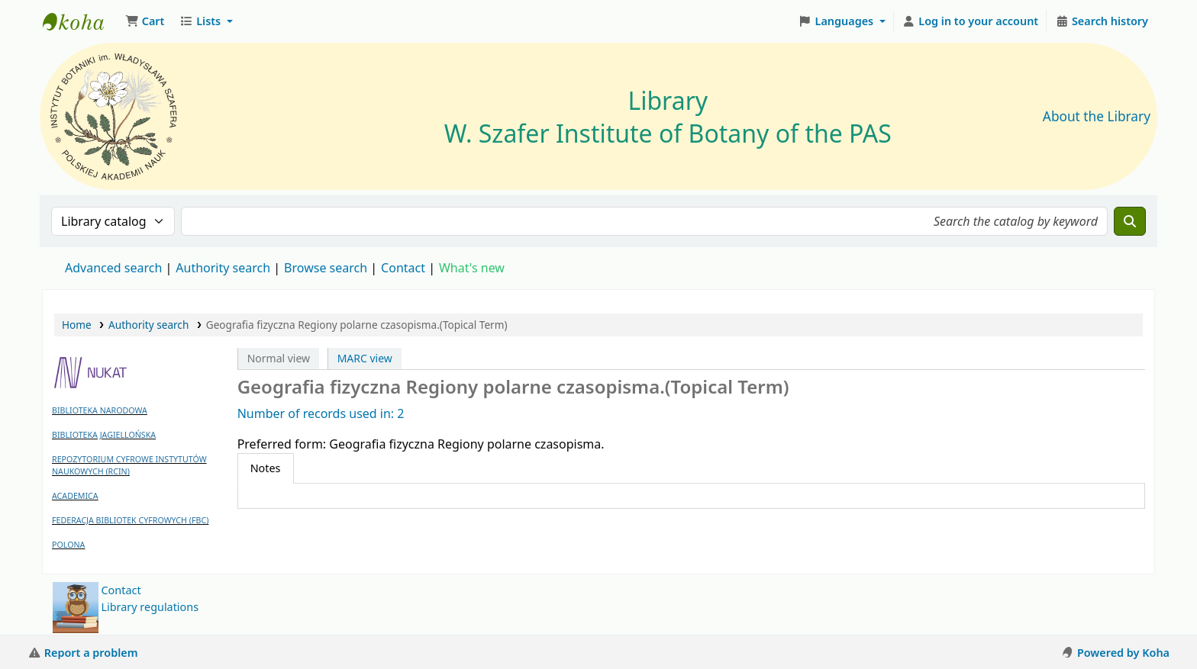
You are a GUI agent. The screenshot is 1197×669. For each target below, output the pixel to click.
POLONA (68, 544)
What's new (472, 267)
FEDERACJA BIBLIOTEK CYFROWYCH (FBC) (130, 520)
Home (77, 324)
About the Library (1096, 116)
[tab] (265, 468)
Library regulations (150, 607)
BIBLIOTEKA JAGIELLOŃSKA (104, 434)
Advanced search (113, 267)
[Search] (1130, 221)
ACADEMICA (75, 495)
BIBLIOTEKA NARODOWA (99, 410)
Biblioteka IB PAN (81, 21)
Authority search (223, 267)
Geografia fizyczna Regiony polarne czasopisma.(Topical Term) (357, 324)
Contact (121, 590)
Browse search (325, 267)
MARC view (364, 358)
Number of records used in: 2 (321, 413)
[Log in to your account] (970, 21)
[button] (144, 21)
